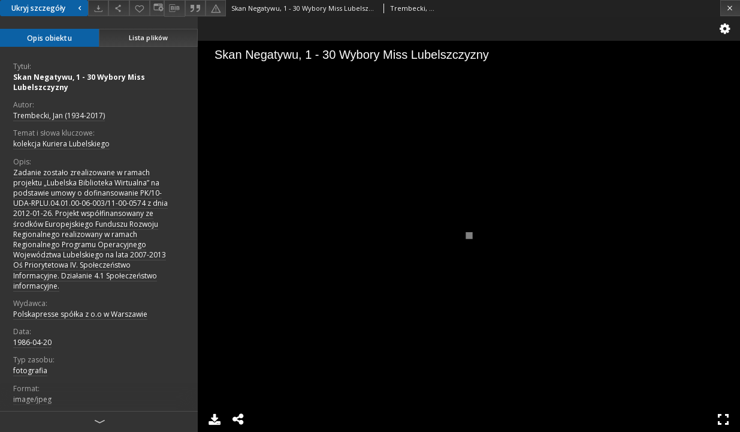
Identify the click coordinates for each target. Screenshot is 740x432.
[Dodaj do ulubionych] (139, 8)
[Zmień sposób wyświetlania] (157, 8)
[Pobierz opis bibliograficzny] (174, 8)
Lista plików (148, 37)
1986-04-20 (32, 342)
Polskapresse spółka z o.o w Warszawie (80, 314)
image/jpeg (32, 399)
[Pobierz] (98, 8)
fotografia (30, 370)
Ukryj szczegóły (47, 8)
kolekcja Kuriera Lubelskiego (61, 144)
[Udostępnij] (118, 8)
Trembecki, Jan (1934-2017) (59, 115)
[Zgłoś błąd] (216, 8)
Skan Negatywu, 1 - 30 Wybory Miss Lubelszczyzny (79, 82)
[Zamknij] (730, 8)
